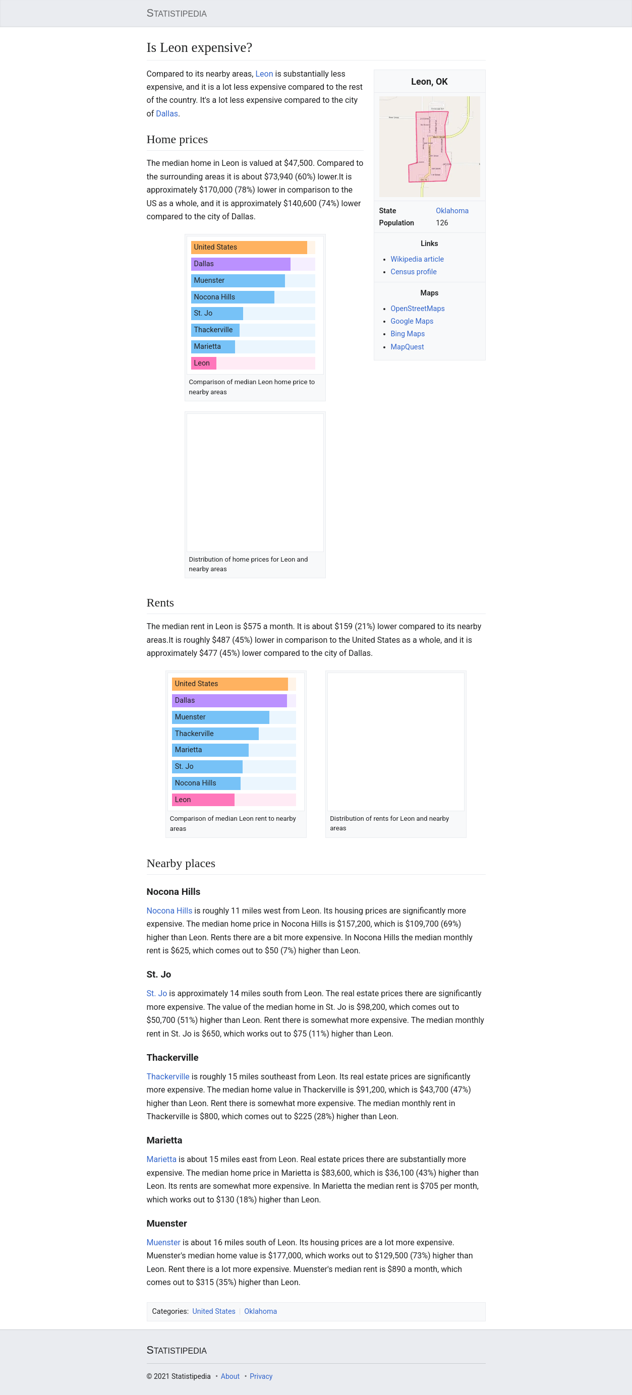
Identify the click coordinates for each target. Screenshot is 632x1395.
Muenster (164, 1242)
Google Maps (412, 321)
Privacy (261, 1376)
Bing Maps (408, 334)
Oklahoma (452, 211)
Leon (264, 74)
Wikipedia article (417, 259)
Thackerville (168, 1076)
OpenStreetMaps (418, 309)
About (230, 1376)
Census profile (414, 272)
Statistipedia (177, 13)
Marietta (162, 1159)
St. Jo (157, 993)
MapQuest (407, 346)
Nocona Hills (170, 911)
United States (214, 1311)
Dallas (167, 113)
